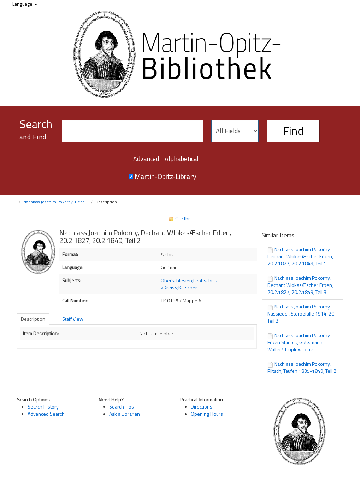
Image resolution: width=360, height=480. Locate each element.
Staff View (72, 319)
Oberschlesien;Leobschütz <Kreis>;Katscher (189, 284)
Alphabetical (182, 158)
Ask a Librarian (124, 413)
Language (24, 3)
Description (33, 319)
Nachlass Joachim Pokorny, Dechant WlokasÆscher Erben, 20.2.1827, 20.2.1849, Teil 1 (300, 256)
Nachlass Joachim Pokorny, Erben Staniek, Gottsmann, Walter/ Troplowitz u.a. (299, 342)
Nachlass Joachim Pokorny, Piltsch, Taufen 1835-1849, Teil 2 (301, 367)
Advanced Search (46, 413)
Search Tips (121, 406)
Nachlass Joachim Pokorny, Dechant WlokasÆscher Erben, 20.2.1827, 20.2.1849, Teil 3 (300, 285)
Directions (201, 406)
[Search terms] (132, 131)
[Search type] (235, 131)
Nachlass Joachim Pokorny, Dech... (55, 201)
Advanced (146, 158)
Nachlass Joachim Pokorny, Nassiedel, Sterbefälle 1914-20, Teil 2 (301, 313)
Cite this (180, 218)
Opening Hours (207, 413)
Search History (43, 406)
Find (293, 130)
